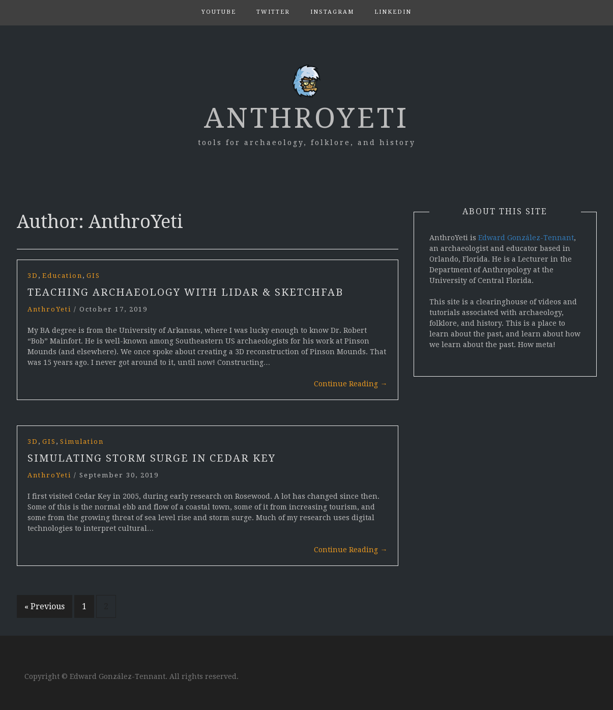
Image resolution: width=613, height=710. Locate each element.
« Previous (44, 606)
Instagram (332, 12)
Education (62, 275)
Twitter (273, 12)
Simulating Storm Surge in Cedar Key (151, 458)
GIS (93, 275)
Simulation (82, 441)
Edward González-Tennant (526, 238)
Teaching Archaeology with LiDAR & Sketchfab (185, 292)
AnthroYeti (306, 118)
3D (32, 275)
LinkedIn (393, 12)
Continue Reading (351, 384)
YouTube (218, 12)
